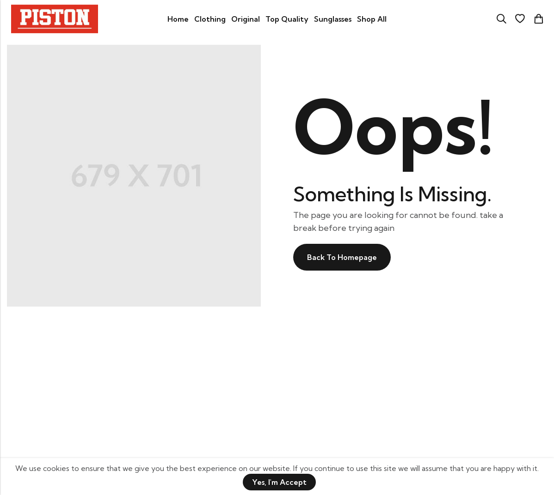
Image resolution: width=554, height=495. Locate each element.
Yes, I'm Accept (279, 482)
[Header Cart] (538, 19)
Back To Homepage (342, 257)
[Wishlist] (519, 19)
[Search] (501, 19)
